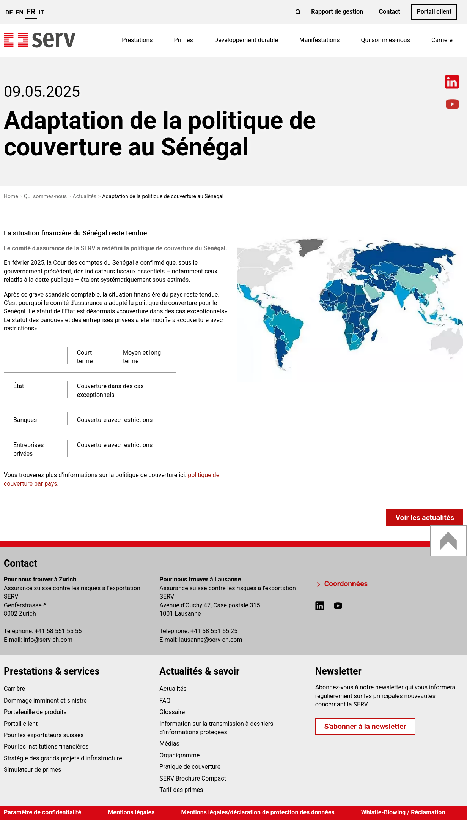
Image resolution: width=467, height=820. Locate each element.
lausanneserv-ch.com (210, 639)
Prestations (137, 40)
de (9, 12)
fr (31, 11)
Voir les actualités (424, 517)
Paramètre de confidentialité (42, 812)
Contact (389, 11)
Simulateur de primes (32, 769)
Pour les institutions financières (46, 746)
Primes (183, 40)
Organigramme (179, 755)
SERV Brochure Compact (192, 778)
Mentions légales (131, 812)
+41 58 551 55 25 (213, 631)
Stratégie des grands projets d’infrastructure (63, 758)
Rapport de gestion (337, 11)
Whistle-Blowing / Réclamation (403, 812)
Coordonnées (346, 583)
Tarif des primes (181, 789)
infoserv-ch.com (48, 639)
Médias (169, 743)
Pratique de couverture (189, 766)
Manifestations (319, 40)
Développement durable (246, 40)
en (19, 12)
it (41, 12)
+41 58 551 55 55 (58, 631)
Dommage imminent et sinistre (45, 700)
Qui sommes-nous (385, 40)
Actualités (172, 688)
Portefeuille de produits (35, 712)
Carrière (442, 40)
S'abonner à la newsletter (365, 726)
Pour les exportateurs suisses (44, 735)
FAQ (164, 700)
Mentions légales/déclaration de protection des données (257, 812)
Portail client (434, 11)
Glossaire (172, 712)
